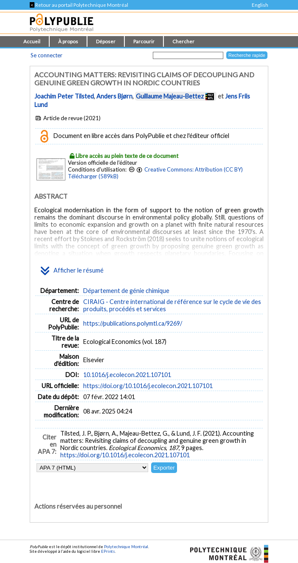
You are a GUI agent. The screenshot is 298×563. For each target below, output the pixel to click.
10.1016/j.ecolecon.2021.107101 (127, 374)
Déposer (105, 41)
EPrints (108, 551)
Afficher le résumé (72, 271)
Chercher (183, 41)
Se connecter (46, 55)
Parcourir (144, 41)
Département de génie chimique (126, 290)
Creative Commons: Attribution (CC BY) (193, 169)
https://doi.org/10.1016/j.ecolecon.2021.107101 (148, 385)
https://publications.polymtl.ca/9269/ (132, 323)
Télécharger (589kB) (93, 176)
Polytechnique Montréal (126, 546)
